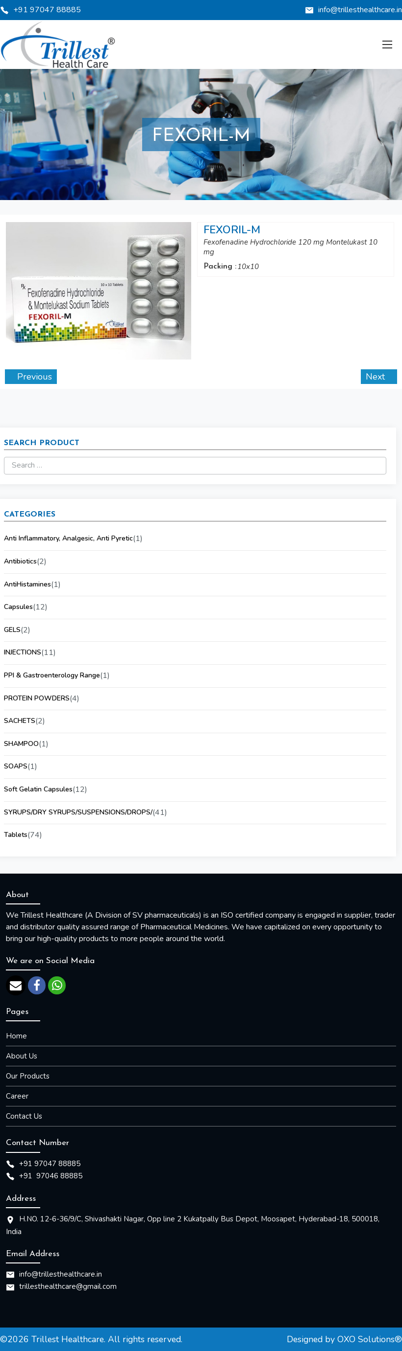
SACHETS (19, 720)
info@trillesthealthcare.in (360, 9)
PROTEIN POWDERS (37, 698)
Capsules (18, 606)
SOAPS (15, 766)
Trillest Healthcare (67, 1339)
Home (16, 1036)
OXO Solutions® (369, 1339)
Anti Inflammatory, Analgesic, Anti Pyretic (68, 538)
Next (376, 377)
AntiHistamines (27, 584)
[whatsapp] (57, 985)
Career (17, 1096)
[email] (16, 985)
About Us (21, 1056)
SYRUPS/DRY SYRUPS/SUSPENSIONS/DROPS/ (78, 812)
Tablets (15, 834)
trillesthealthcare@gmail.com (68, 1286)
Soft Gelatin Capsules (38, 789)
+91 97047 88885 (47, 9)
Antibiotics (20, 561)
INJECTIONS (22, 652)
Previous (33, 377)
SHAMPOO (21, 743)
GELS (12, 629)
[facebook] (37, 985)
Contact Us (24, 1116)
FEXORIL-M (231, 230)
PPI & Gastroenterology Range (52, 675)
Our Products (28, 1076)
